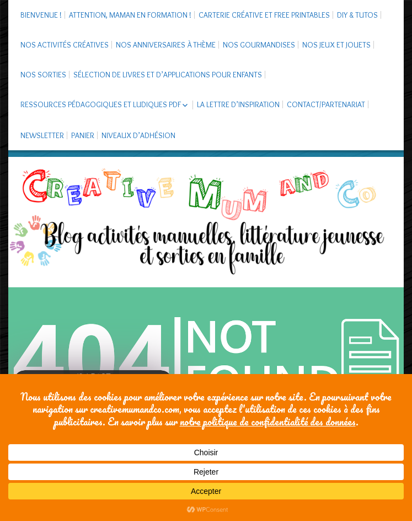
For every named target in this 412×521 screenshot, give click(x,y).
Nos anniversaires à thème (166, 45)
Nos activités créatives (64, 45)
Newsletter (42, 135)
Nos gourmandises (259, 45)
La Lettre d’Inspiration (238, 104)
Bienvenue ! (41, 15)
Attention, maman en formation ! (130, 15)
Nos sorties (43, 75)
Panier (82, 135)
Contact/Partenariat (326, 104)
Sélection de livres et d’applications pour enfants (167, 75)
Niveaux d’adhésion (138, 135)
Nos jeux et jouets (336, 45)
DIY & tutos (357, 15)
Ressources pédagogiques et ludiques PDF (100, 104)
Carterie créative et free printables (264, 15)
